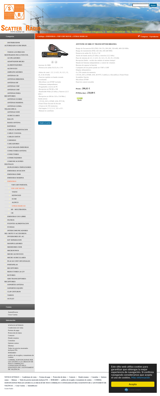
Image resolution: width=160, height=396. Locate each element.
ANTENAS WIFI (13, 112)
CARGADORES (13, 144)
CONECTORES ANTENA (16, 151)
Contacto (11, 335)
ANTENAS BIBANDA (15, 79)
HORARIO (12, 353)
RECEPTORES (12, 268)
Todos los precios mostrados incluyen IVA (34, 380)
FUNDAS (10, 227)
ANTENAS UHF (13, 90)
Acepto (133, 384)
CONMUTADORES (14, 158)
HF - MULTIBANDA (18, 209)
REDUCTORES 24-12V (16, 272)
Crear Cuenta (12, 315)
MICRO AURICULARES (16, 257)
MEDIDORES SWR (14, 247)
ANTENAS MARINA (15, 102)
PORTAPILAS (12, 264)
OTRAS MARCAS (18, 206)
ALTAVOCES (12, 68)
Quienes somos (13, 343)
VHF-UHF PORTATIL (19, 185)
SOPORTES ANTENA (15, 284)
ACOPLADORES (13, 58)
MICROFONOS (13, 250)
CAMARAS (11, 140)
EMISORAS (11, 181)
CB (12, 213)
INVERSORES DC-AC (15, 236)
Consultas (11, 340)
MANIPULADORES (14, 243)
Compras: (145, 36)
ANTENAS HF (12, 82)
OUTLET (10, 299)
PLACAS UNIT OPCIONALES (18, 261)
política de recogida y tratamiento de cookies (76, 380)
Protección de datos (15, 333)
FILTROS (10, 220)
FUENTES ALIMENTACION (18, 223)
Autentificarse (13, 312)
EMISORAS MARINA (15, 178)
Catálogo (40, 36)
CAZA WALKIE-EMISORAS (18, 147)
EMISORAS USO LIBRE (16, 216)
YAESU (14, 192)
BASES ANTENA (13, 122)
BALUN (10, 119)
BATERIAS (11, 126)
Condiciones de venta (15, 328)
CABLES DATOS (13, 137)
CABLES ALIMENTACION (17, 130)
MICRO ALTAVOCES (15, 254)
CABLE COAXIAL (14, 133)
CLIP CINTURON (14, 292)
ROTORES (11, 275)
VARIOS (10, 295)
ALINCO (15, 202)
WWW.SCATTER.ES (15, 325)
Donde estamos (13, 338)
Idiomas (11, 346)
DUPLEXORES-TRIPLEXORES (19, 167)
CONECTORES (13, 154)
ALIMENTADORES (14, 65)
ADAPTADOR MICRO (15, 61)
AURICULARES (13, 115)
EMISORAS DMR (14, 174)
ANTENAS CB (12, 75)
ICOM (14, 199)
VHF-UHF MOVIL (18, 188)
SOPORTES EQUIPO (15, 288)
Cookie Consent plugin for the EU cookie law (133, 390)
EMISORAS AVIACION (16, 171)
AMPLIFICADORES (15, 72)
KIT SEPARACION (14, 240)
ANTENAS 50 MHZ (14, 99)
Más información (140, 377)
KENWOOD (16, 195)
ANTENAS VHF (13, 86)
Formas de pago (13, 330)
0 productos (154, 36)
